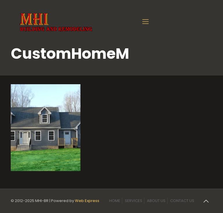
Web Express (87, 200)
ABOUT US (156, 200)
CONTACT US (182, 200)
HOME (114, 200)
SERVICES (133, 200)
